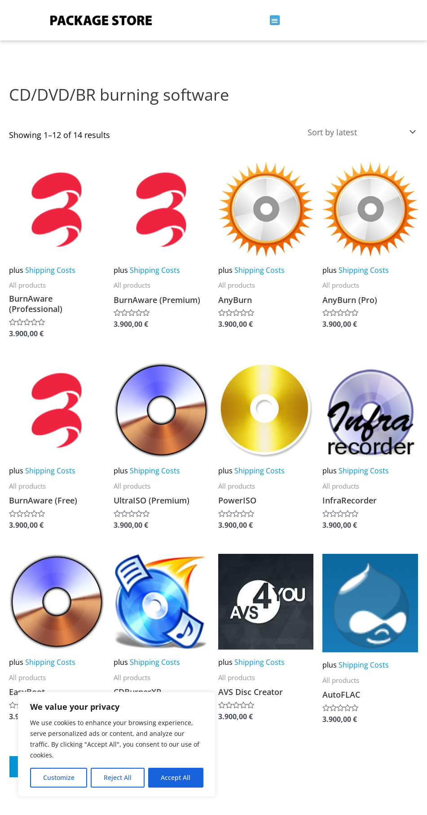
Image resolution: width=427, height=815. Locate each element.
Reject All (118, 777)
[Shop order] (359, 132)
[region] (117, 744)
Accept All (175, 777)
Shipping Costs (50, 270)
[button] (275, 20)
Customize (59, 777)
